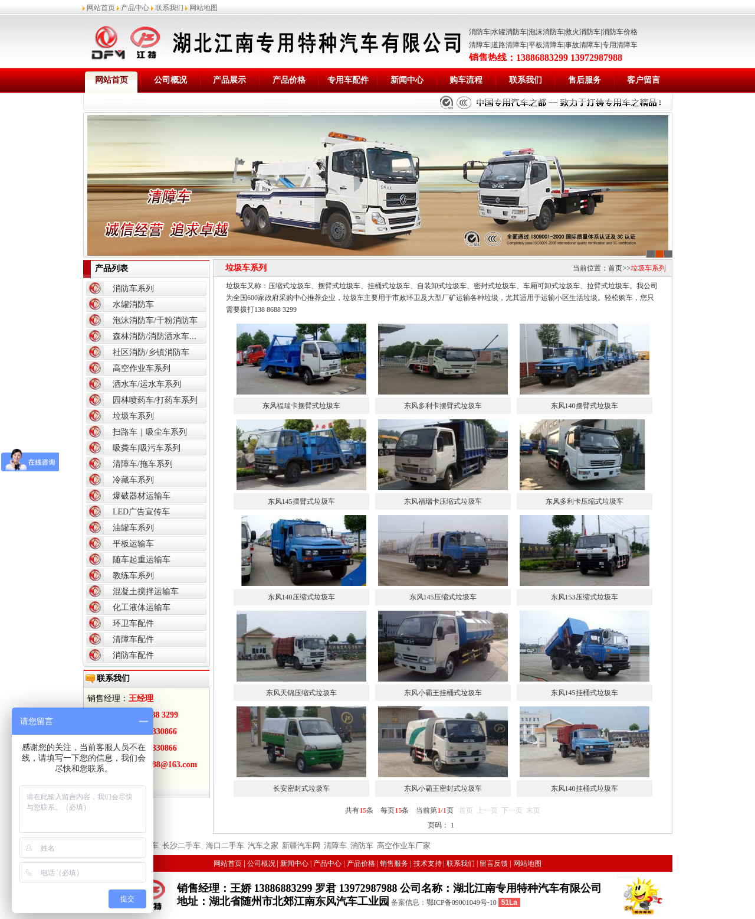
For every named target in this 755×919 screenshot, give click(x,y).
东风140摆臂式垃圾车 (584, 406)
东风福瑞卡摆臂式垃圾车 (301, 406)
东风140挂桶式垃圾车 (584, 788)
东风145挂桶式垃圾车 (584, 693)
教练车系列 (133, 575)
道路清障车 (509, 45)
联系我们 (169, 8)
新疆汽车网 (301, 845)
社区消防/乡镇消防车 (151, 352)
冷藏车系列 (133, 479)
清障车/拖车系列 (143, 464)
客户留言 (643, 80)
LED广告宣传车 (141, 511)
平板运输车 (133, 543)
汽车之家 (263, 845)
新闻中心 (407, 80)
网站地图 (203, 8)
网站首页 (101, 8)
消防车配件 (133, 655)
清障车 (479, 45)
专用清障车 (620, 45)
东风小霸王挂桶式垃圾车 (443, 693)
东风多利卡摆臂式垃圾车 (443, 406)
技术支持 (427, 863)
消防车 (479, 32)
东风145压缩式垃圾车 (443, 597)
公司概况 (170, 80)
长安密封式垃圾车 (301, 788)
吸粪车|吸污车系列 (146, 448)
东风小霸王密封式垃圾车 (443, 788)
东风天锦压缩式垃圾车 (301, 693)
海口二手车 (224, 845)
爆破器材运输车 (141, 495)
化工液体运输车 (141, 607)
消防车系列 (133, 288)
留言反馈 (494, 863)
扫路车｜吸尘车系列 (150, 432)
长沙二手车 (181, 845)
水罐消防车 (509, 32)
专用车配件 (348, 80)
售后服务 (584, 80)
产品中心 (135, 8)
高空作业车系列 (141, 368)
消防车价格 (620, 32)
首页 (615, 268)
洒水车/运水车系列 (147, 384)
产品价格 (289, 80)
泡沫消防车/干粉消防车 (155, 320)
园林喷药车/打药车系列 (155, 400)
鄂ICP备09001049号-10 (461, 902)
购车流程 (465, 80)
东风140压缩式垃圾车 (301, 597)
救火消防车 (582, 32)
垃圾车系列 (133, 416)
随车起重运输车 (141, 559)
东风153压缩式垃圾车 (584, 597)
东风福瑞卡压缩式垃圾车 (443, 501)
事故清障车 (582, 45)
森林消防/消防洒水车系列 (159, 336)
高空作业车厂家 (404, 845)
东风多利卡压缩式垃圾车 (584, 501)
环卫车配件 (133, 623)
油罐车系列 (133, 527)
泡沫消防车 (546, 32)
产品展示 (229, 80)
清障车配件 (133, 639)
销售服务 (394, 863)
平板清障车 (546, 45)
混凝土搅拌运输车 (146, 591)
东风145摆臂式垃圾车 (301, 501)
